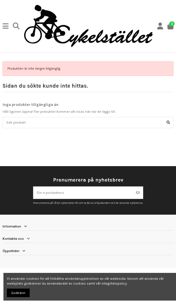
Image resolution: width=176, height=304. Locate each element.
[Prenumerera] (138, 193)
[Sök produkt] (168, 122)
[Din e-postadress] (83, 193)
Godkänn (18, 293)
